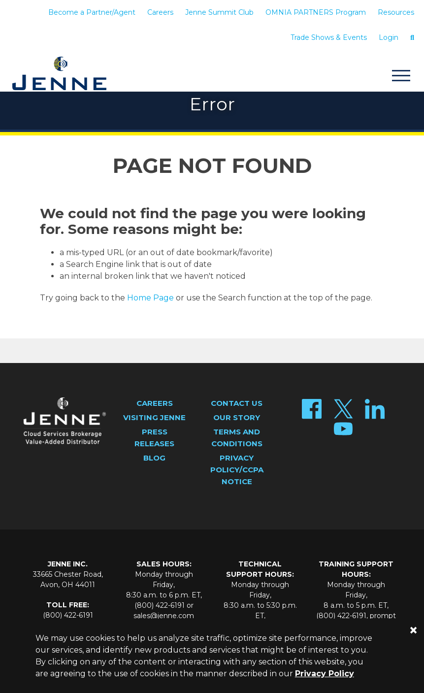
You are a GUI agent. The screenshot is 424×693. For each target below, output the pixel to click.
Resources (396, 12)
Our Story (236, 417)
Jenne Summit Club (219, 12)
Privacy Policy (324, 673)
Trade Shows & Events (329, 37)
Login (388, 37)
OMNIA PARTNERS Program (315, 12)
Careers (160, 12)
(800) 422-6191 (68, 615)
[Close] (413, 630)
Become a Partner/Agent (91, 12)
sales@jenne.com (163, 615)
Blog (154, 457)
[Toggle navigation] (401, 77)
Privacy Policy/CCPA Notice (236, 469)
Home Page (150, 297)
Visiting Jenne (154, 417)
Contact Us (236, 403)
